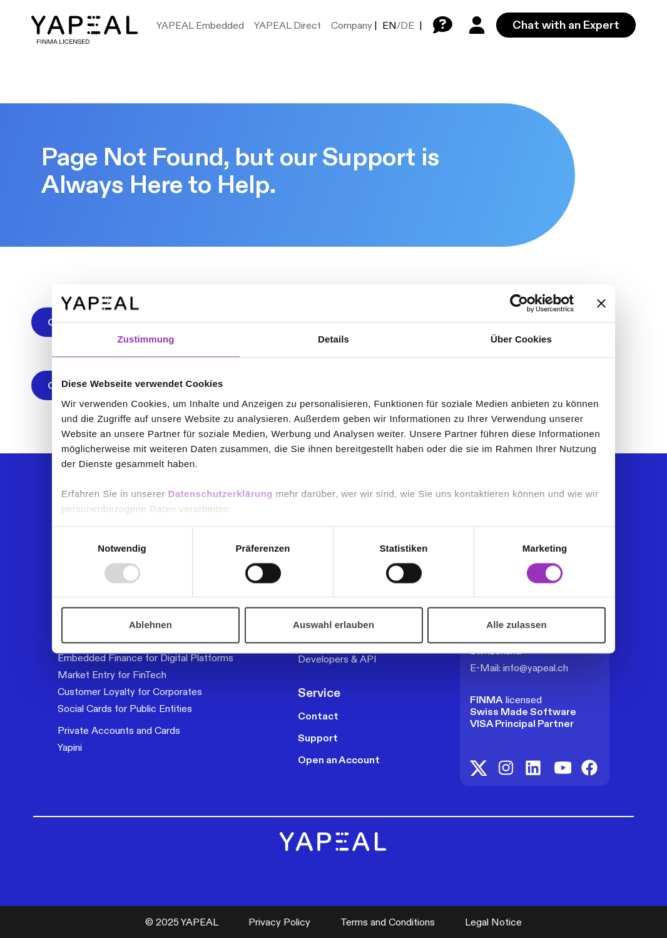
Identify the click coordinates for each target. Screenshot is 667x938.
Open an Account (339, 760)
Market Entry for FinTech (112, 675)
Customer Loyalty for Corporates (130, 692)
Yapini (70, 747)
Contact (318, 716)
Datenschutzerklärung (221, 493)
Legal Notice (493, 922)
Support (318, 738)
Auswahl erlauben (333, 625)
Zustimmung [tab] (146, 339)
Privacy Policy (279, 922)
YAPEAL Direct (287, 25)
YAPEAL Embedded (200, 25)
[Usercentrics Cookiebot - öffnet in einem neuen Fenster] (519, 303)
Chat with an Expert (565, 25)
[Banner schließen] (601, 303)
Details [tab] (333, 339)
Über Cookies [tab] (521, 339)
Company (351, 25)
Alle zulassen (516, 625)
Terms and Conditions (387, 922)
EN (389, 25)
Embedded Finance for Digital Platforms (145, 658)
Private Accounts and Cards (119, 730)
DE (407, 25)
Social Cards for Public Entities (125, 708)
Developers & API (337, 659)
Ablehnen (150, 625)
